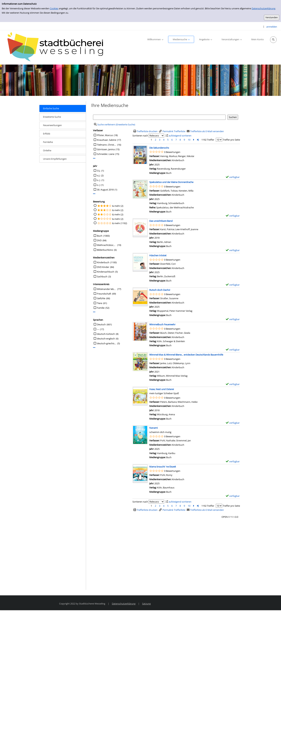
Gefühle (101, 298)
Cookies (54, 8)
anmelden (271, 26)
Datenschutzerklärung (263, 8)
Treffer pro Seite (231, 139)
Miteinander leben (106, 289)
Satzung (146, 603)
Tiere (99, 303)
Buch (99, 235)
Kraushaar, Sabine (106, 139)
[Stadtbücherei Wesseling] (57, 47)
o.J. (98, 175)
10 (189, 139)
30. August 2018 (105, 189)
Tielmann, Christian (106, 144)
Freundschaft (104, 293)
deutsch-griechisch (106, 343)
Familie (100, 307)
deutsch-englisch (106, 338)
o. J (98, 185)
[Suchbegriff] (159, 117)
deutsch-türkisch (106, 334)
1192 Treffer (207, 139)
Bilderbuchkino (105, 249)
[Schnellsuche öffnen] (273, 39)
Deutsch (101, 324)
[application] (155, 39)
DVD (99, 240)
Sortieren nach (140, 135)
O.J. (98, 170)
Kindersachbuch (105, 271)
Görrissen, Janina (106, 149)
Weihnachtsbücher (106, 245)
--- (98, 329)
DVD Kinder (103, 267)
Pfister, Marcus (105, 135)
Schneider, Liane (105, 154)
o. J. (99, 180)
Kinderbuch (103, 262)
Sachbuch (102, 276)
